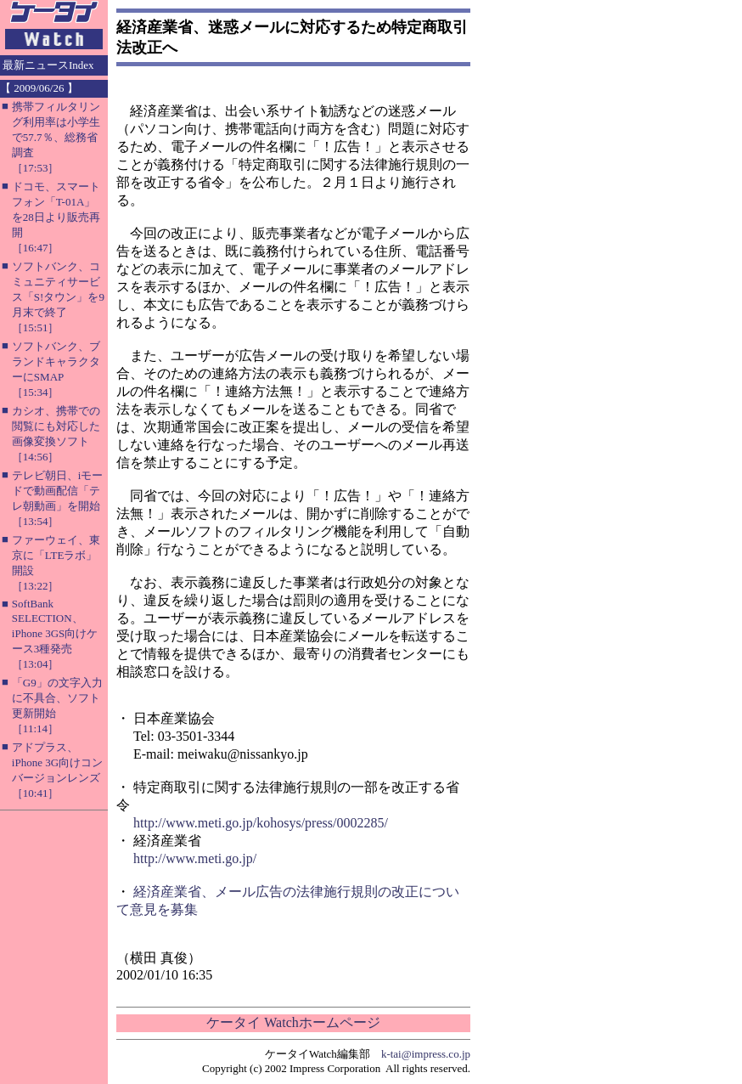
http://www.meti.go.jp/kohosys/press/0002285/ (260, 823)
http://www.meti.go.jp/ (194, 858)
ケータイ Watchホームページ (292, 1022)
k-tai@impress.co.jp (425, 1053)
